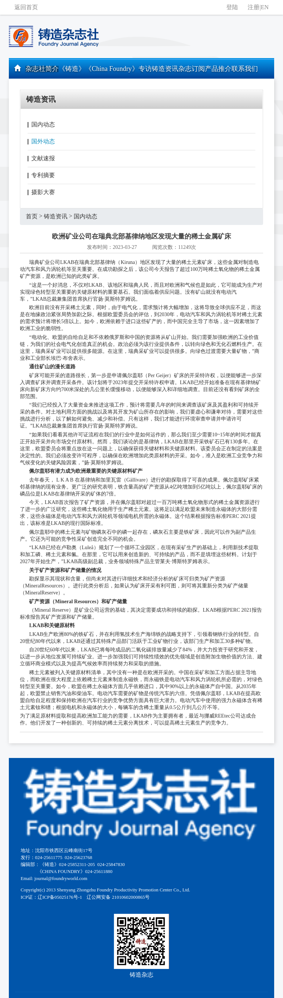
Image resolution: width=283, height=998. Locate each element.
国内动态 (43, 124)
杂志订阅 (191, 68)
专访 (145, 68)
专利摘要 (43, 175)
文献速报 (43, 158)
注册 (253, 7)
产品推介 (218, 68)
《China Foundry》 (112, 68)
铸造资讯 (165, 68)
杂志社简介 (42, 68)
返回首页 (26, 7)
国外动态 (43, 141)
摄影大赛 (43, 192)
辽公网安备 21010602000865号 (118, 897)
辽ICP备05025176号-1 (60, 897)
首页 (32, 216)
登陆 (232, 7)
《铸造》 (72, 68)
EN (265, 7)
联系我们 (244, 68)
